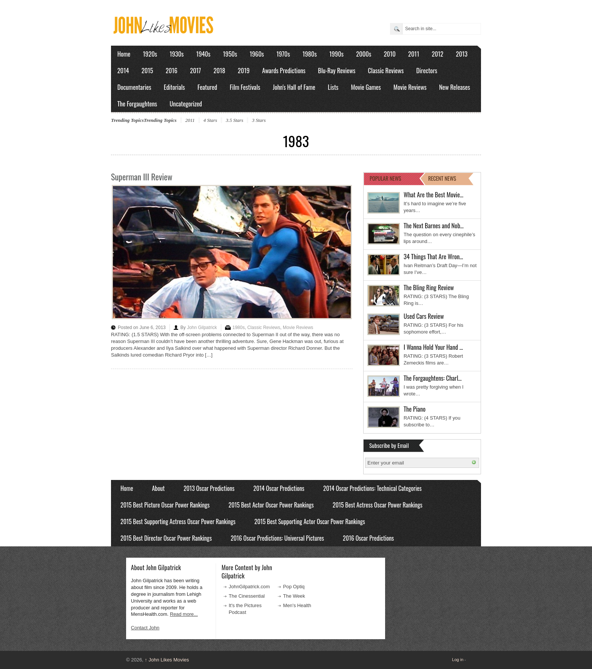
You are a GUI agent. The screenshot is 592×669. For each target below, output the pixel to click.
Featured (207, 87)
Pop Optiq (294, 586)
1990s (336, 53)
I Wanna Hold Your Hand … (433, 347)
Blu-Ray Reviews (336, 70)
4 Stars (210, 120)
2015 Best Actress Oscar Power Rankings (377, 504)
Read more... (184, 614)
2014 (123, 70)
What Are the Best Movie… (433, 194)
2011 (413, 53)
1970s (283, 53)
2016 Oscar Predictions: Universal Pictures (277, 538)
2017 (195, 70)
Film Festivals (245, 87)
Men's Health (297, 605)
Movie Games (366, 87)
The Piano (415, 409)
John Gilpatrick (202, 327)
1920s (150, 53)
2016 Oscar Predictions (368, 538)
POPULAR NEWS (385, 178)
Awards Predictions (283, 70)
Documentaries (134, 87)
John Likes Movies (167, 660)
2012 (437, 53)
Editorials (174, 87)
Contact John (145, 628)
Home (124, 53)
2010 (389, 53)
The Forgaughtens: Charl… (433, 378)
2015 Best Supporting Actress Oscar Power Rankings (178, 521)
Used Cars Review (424, 316)
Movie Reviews (410, 87)
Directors (426, 70)
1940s (203, 53)
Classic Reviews (386, 70)
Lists (333, 87)
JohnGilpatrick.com (249, 586)
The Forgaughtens (137, 103)
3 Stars (258, 120)
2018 (219, 70)
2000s (363, 53)
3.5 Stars (234, 120)
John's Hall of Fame (294, 87)
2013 (461, 53)
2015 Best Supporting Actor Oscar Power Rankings (309, 521)
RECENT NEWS (442, 178)
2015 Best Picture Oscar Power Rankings (165, 504)
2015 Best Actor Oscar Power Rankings (271, 504)
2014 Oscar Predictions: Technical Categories (372, 488)
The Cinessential (247, 596)
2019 (244, 70)
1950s (230, 53)
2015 (147, 70)
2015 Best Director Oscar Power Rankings (166, 538)
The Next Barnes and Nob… (434, 225)
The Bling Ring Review (429, 287)
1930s (176, 53)
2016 (171, 70)
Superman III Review (141, 177)
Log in (457, 659)
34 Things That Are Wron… (433, 256)
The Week (294, 596)
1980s (309, 53)
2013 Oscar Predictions (208, 488)
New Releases (454, 87)
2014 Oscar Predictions (278, 488)
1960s (257, 53)
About (158, 488)
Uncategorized (186, 103)
